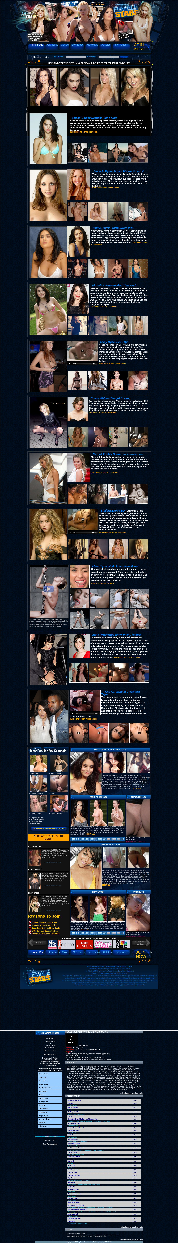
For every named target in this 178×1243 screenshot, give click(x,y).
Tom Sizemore (43, 1109)
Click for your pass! (50, 1136)
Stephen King (43, 1112)
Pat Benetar (101, 1212)
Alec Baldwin (43, 1091)
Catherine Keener (73, 1125)
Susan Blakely (96, 1184)
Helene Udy (86, 1180)
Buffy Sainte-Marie (111, 1212)
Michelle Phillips (90, 1207)
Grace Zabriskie (72, 1105)
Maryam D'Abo (72, 1137)
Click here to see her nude (130, 1093)
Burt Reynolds (43, 1102)
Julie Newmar (72, 1114)
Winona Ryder (72, 1159)
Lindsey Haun (97, 1121)
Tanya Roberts (72, 1207)
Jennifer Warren (82, 1223)
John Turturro (43, 1126)
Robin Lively (79, 1150)
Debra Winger (72, 1212)
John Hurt (42, 1123)
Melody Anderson (73, 1216)
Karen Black (71, 1191)
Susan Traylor (81, 1114)
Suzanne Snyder (79, 1154)
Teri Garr (71, 1163)
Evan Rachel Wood (73, 1121)
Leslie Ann (71, 1150)
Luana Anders (88, 1150)
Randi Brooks (109, 1207)
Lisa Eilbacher (92, 1212)
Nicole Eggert (72, 1184)
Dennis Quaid (43, 1084)
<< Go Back (50, 1038)
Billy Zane (42, 1095)
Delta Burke (81, 1207)
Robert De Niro (44, 1074)
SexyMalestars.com (50, 1144)
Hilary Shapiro (72, 1196)
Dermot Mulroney (45, 1119)
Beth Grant (71, 1110)
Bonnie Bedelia (72, 1132)
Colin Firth (42, 1077)
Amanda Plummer (73, 1141)
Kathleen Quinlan (73, 1146)
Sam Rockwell (43, 1098)
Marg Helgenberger (98, 1150)
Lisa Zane (71, 1154)
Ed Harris (42, 1105)
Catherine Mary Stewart (75, 1180)
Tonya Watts (106, 1121)
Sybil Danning (72, 1223)
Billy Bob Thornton (45, 1088)
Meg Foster (71, 1167)
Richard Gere (43, 1081)
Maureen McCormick (86, 1121)
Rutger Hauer (43, 1116)
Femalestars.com (50, 1054)
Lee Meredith (100, 1207)
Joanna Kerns (72, 1200)
